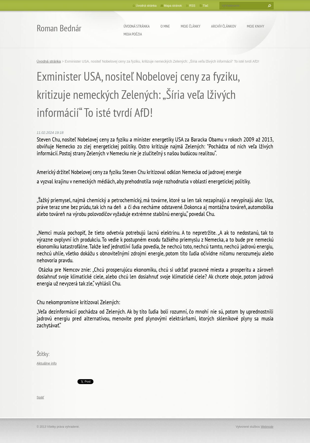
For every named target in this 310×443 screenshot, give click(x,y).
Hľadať (269, 5)
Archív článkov (223, 26)
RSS (192, 5)
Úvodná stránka (137, 26)
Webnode (267, 426)
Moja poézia (133, 34)
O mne (165, 26)
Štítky (42, 354)
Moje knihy (255, 26)
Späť (40, 397)
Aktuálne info (47, 363)
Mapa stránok (173, 5)
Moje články (190, 26)
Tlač (205, 5)
